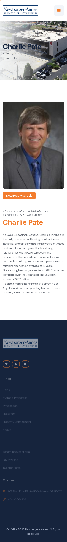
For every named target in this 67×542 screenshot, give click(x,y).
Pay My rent (10, 460)
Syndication (10, 406)
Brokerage (9, 414)
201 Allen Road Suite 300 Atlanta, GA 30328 (35, 492)
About (19, 53)
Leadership (35, 53)
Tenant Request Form (16, 452)
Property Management (17, 422)
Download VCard (19, 195)
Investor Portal (12, 468)
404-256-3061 (17, 500)
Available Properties (15, 398)
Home (7, 53)
